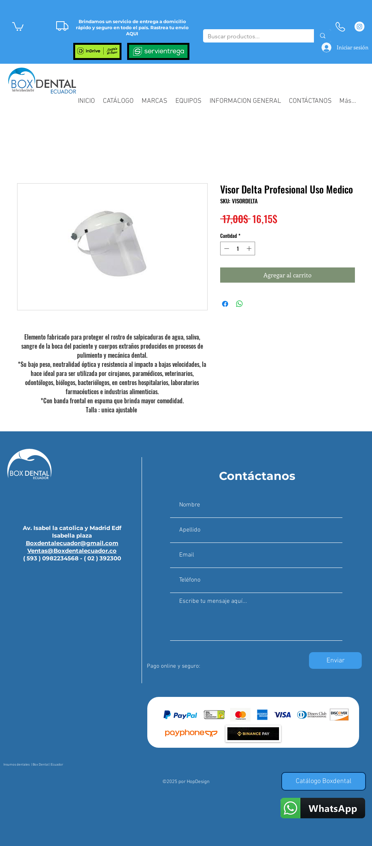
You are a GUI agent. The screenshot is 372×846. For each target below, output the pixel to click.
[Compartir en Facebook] (225, 303)
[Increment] (249, 248)
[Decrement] (225, 248)
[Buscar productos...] (253, 36)
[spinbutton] (237, 248)
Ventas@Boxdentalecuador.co (72, 550)
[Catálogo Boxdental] (323, 781)
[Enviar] (335, 660)
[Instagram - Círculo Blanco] (359, 26)
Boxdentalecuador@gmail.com (72, 543)
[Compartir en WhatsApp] (239, 303)
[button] (18, 26)
